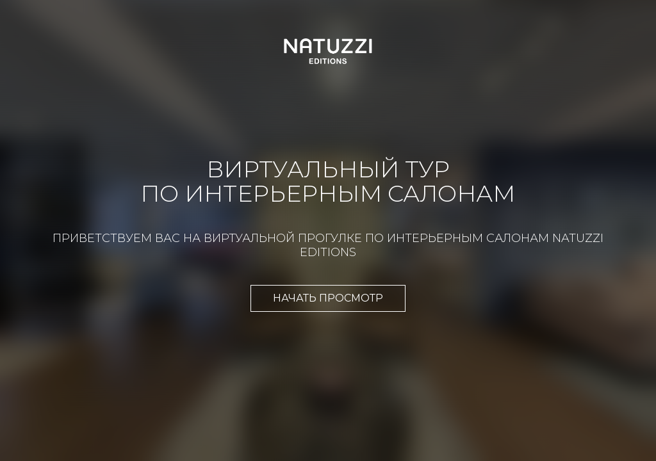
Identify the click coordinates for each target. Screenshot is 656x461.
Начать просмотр (328, 298)
